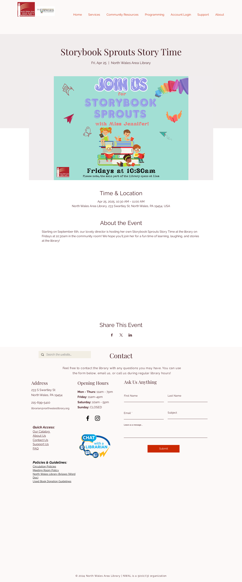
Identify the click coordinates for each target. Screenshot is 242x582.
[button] (94, 14)
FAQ (36, 448)
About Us (39, 435)
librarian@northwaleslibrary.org (50, 408)
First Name (131, 395)
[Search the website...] (64, 354)
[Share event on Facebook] (112, 335)
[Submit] (164, 448)
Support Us (41, 444)
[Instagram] (97, 418)
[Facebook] (87, 418)
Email (127, 413)
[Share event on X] (121, 335)
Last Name (174, 395)
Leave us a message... (133, 425)
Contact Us (40, 440)
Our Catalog (41, 431)
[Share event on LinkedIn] (130, 335)
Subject (172, 412)
